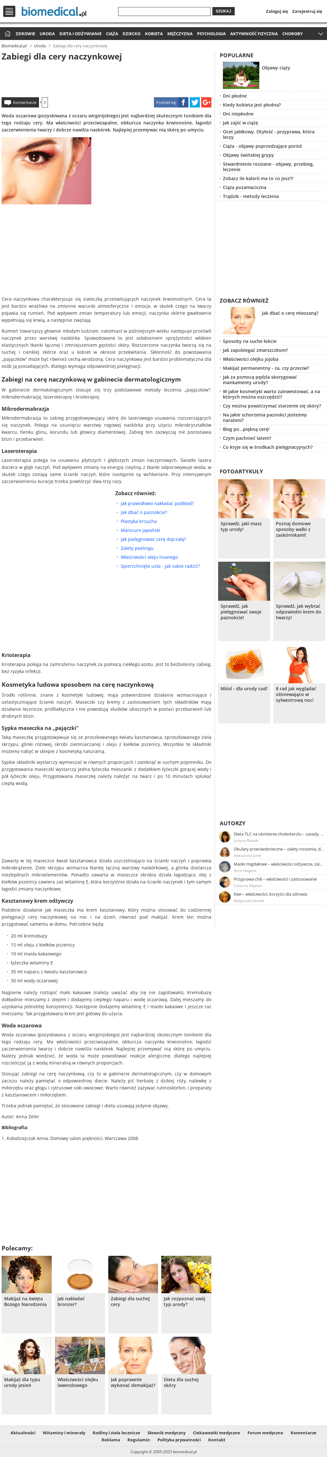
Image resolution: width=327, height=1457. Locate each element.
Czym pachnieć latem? (247, 438)
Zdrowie (25, 33)
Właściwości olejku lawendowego (77, 1382)
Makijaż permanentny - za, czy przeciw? (266, 368)
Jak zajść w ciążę (240, 123)
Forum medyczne (265, 1433)
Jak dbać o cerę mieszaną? (290, 313)
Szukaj (223, 11)
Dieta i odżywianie (80, 33)
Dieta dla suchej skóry (181, 1382)
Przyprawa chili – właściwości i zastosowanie (275, 879)
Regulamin (138, 1440)
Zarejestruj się (307, 11)
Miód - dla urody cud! (244, 689)
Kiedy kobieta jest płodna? (252, 105)
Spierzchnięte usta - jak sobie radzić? (160, 566)
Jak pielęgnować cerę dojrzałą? (153, 539)
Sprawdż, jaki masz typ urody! (241, 526)
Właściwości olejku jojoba (250, 359)
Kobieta (154, 33)
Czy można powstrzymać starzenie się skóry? (272, 406)
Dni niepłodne (238, 114)
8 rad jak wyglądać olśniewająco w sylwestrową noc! (296, 694)
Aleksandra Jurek (247, 855)
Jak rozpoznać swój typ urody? (184, 1301)
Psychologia (211, 33)
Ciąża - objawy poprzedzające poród (262, 146)
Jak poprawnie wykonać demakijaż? (133, 1382)
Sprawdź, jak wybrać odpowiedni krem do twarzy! (298, 612)
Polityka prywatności (179, 1440)
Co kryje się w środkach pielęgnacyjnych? (268, 447)
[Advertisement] (106, 78)
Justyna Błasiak (246, 840)
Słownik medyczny (167, 1433)
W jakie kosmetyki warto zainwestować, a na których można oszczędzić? (271, 394)
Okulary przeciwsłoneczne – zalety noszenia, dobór (279, 849)
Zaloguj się (277, 11)
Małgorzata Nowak (249, 900)
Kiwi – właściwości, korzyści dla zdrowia (270, 894)
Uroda (47, 33)
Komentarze (24, 102)
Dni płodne (235, 96)
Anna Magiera (245, 870)
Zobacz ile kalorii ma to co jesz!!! (258, 178)
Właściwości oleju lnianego (149, 557)
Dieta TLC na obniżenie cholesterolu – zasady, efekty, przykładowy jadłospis (279, 834)
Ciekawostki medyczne (216, 1433)
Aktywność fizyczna (254, 33)
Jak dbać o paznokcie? (144, 512)
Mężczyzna (180, 33)
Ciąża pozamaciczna (244, 187)
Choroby (292, 33)
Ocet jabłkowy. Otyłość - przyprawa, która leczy (269, 134)
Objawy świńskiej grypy (248, 155)
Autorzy (233, 823)
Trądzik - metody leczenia (251, 196)
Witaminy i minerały (64, 1433)
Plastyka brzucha (139, 521)
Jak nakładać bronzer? (71, 1301)
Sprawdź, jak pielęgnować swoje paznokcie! (241, 612)
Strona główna (7, 34)
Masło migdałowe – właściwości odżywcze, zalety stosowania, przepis (279, 864)
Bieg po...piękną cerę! (246, 429)
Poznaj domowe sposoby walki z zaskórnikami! (293, 529)
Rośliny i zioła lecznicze (116, 1433)
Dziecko (132, 33)
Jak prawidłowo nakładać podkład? (157, 503)
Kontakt (216, 1440)
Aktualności (23, 1433)
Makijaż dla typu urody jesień (22, 1382)
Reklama (111, 1440)
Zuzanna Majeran (248, 885)
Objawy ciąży (276, 68)
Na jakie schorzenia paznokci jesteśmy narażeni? (265, 417)
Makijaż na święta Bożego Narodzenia (25, 1301)
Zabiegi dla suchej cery (130, 1301)
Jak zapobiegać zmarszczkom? (255, 350)
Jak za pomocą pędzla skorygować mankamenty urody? (260, 379)
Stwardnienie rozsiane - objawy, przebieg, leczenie (268, 166)
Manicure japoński (140, 530)
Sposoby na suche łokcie (250, 341)
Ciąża (112, 33)
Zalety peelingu (137, 548)
